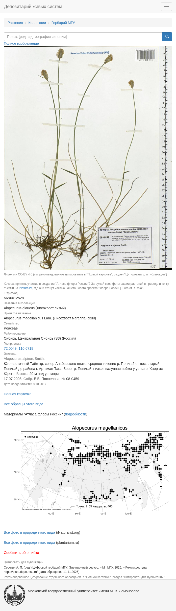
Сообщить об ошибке (21, 553)
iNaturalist (25, 288)
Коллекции (37, 23)
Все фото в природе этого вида (29, 532)
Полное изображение (21, 43)
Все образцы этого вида (23, 404)
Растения (15, 23)
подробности (75, 414)
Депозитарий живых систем (33, 6)
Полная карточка (18, 394)
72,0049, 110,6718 (18, 348)
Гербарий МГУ (63, 23)
